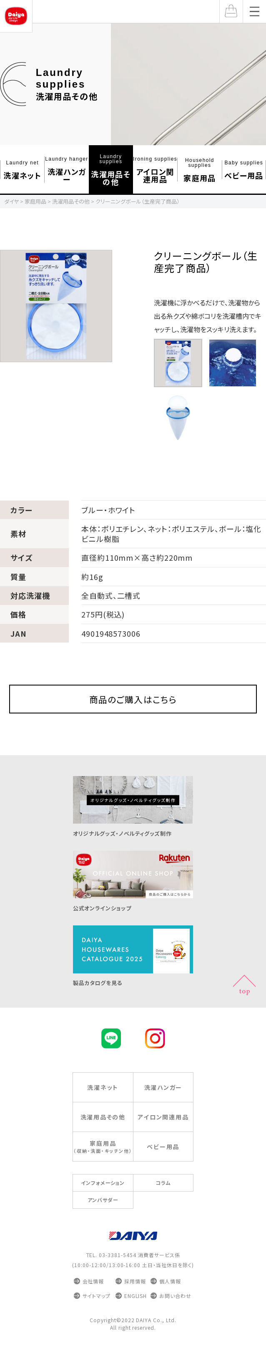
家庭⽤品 (199, 169)
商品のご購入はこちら (133, 708)
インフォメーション (103, 1201)
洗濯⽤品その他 (111, 169)
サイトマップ (97, 1314)
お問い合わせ (175, 1314)
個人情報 (170, 1300)
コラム (163, 1201)
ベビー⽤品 (244, 169)
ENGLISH (135, 1314)
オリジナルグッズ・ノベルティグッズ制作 (133, 848)
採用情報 (135, 1300)
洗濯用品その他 (73, 84)
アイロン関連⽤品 (155, 169)
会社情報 (93, 1300)
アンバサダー (103, 1218)
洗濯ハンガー (66, 169)
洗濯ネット (22, 169)
